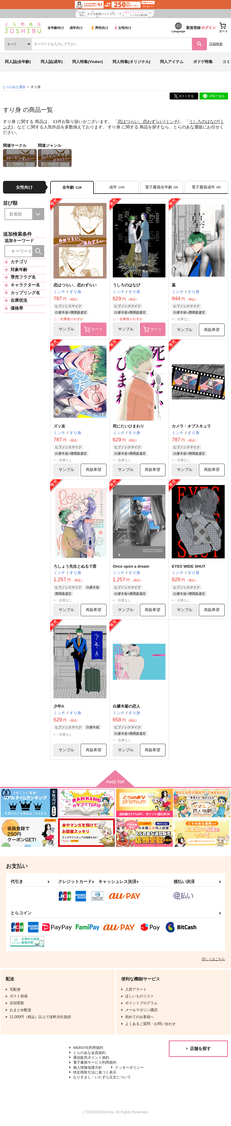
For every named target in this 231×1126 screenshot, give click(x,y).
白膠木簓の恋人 (126, 707)
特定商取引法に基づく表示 (94, 1075)
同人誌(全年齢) (18, 61)
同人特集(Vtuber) (87, 61)
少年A (59, 707)
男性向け (99, 28)
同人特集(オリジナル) (131, 61)
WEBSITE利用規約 (88, 1050)
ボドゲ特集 (203, 61)
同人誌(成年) (52, 61)
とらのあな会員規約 (89, 1054)
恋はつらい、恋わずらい (141, 121)
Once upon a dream (131, 567)
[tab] (117, 187)
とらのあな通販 (14, 87)
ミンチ (171, 121)
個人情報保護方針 (87, 1070)
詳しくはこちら (213, 961)
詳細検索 (216, 44)
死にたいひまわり (128, 427)
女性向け (122, 28)
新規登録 (193, 28)
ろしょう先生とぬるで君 (75, 567)
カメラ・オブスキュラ (191, 427)
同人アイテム (171, 61)
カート (93, 330)
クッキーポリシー (129, 1070)
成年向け (76, 28)
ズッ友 (59, 427)
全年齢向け (56, 28)
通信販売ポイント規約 (91, 1060)
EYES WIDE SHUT (188, 567)
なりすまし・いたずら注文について (102, 1080)
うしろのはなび (203, 121)
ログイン (208, 28)
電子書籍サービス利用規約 (94, 1065)
